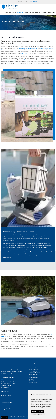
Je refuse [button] (41, 411)
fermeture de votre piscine (25, 60)
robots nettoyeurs (24, 238)
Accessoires (20, 12)
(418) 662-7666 (34, 1)
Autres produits (36, 12)
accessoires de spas (25, 53)
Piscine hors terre (33, 371)
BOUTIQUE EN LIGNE (22, 1)
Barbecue (31, 379)
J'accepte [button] (34, 411)
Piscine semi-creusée (34, 369)
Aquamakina (19, 235)
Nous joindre (51, 12)
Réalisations (44, 12)
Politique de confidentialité (8, 409)
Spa (30, 376)
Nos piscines (12, 12)
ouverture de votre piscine (8, 60)
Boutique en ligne (33, 382)
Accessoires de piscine (11, 24)
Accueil (6, 12)
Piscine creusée (32, 368)
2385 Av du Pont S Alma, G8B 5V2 (6, 399)
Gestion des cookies (4, 417)
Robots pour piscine (33, 374)
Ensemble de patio (33, 377)
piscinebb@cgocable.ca (7, 402)
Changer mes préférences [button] (37, 414)
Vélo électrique (27, 12)
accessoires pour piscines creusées (28, 48)
